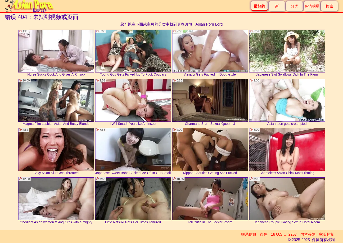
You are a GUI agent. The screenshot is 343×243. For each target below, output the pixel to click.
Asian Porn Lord (209, 24)
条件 (263, 234)
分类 (294, 6)
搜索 (329, 6)
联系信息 (248, 234)
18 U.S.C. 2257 (284, 234)
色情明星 (312, 6)
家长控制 (326, 234)
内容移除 (308, 234)
